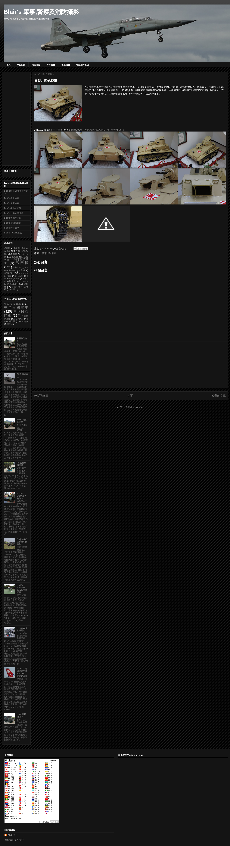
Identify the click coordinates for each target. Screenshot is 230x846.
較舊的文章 (219, 395)
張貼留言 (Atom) (134, 407)
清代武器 (19, 276)
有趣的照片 (23, 273)
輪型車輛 (12, 283)
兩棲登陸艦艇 (19, 248)
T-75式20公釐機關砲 (22, 629)
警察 (9, 324)
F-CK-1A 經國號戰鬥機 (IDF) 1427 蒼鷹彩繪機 (22, 672)
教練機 (8, 273)
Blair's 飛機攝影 (11, 203)
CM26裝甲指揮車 (21, 715)
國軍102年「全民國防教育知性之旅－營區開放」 (97, 130)
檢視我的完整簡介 (14, 839)
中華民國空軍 (16, 307)
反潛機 (7, 251)
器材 (15, 254)
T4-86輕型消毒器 (21, 464)
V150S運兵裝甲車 (22, 420)
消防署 (12, 321)
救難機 (21, 270)
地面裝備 (36, 65)
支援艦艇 (17, 267)
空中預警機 (14, 279)
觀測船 (25, 281)
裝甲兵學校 (57, 130)
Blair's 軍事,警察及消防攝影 (41, 12)
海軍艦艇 (51, 65)
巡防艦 (15, 257)
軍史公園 (21, 65)
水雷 (9, 276)
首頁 (8, 65)
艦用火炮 (13, 281)
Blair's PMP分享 (11, 228)
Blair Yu (11, 835)
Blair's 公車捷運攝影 (13, 213)
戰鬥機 (22, 263)
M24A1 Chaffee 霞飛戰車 (22, 496)
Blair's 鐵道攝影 (11, 198)
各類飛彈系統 (82, 65)
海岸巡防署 (18, 319)
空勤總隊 (24, 322)
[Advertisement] (130, 365)
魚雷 (13, 289)
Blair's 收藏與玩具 (12, 218)
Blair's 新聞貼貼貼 (12, 223)
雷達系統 (16, 287)
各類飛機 (65, 65)
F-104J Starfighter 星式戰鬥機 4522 (22, 588)
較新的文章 (41, 395)
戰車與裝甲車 (49, 253)
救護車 (12, 270)
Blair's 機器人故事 (12, 208)
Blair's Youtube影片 (13, 233)
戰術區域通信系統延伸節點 (22, 541)
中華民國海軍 (12, 304)
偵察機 (7, 248)
